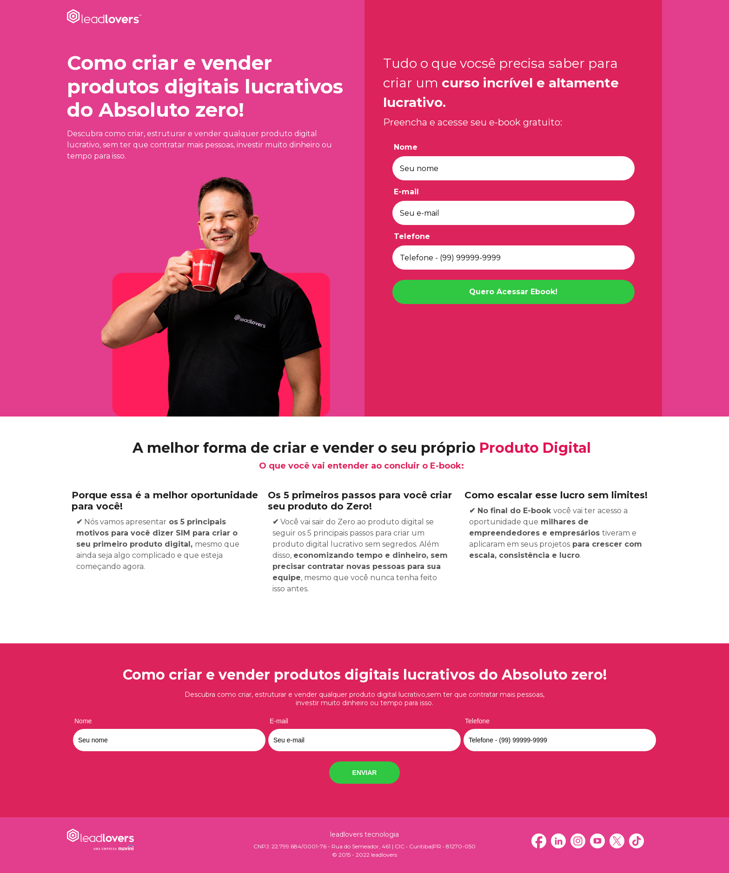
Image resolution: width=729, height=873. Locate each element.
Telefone (412, 236)
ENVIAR (364, 772)
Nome (406, 147)
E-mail (406, 191)
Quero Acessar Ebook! (513, 291)
